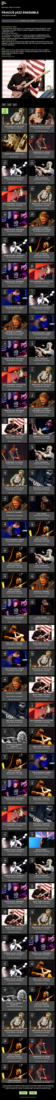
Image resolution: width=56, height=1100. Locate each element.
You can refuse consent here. (28, 1097)
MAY (3, 104)
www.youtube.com (8, 56)
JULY (14, 104)
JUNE (9, 104)
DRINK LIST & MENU (28, 20)
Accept (33, 1092)
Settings (23, 1092)
